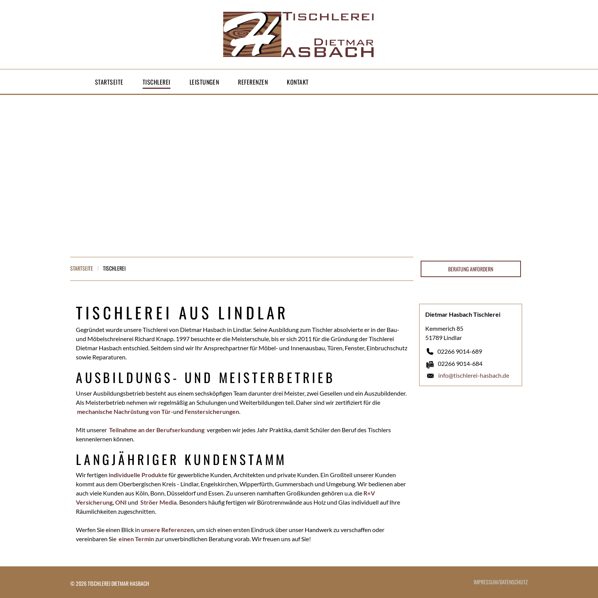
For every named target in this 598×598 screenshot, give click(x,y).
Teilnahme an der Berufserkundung (156, 429)
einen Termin (136, 538)
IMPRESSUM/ (487, 582)
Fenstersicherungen (212, 411)
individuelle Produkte (138, 474)
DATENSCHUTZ (514, 582)
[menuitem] (109, 82)
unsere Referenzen (167, 529)
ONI (121, 502)
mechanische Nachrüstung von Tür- (125, 411)
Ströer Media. (159, 502)
